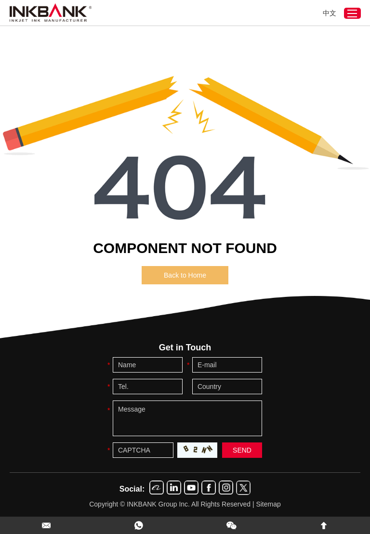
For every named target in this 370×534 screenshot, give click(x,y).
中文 (329, 13)
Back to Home (185, 275)
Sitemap (268, 504)
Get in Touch (185, 347)
